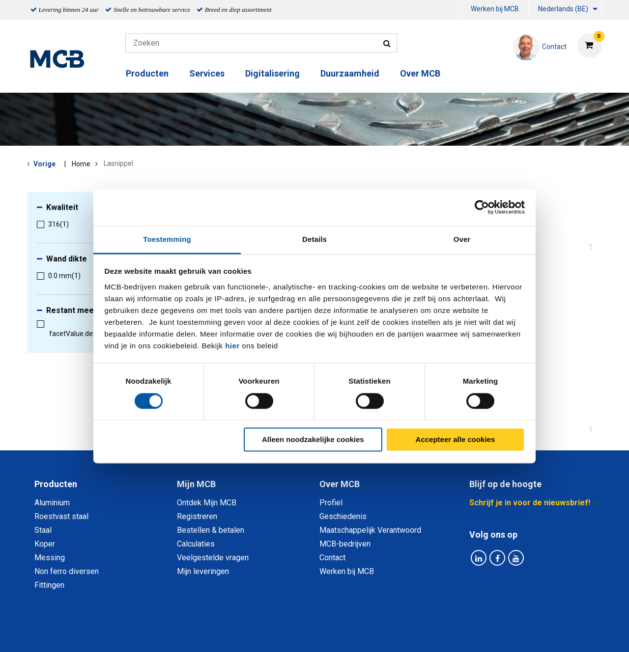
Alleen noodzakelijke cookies (313, 440)
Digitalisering (272, 73)
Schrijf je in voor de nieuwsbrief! (529, 502)
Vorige (44, 164)
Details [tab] (314, 239)
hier (232, 345)
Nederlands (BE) (563, 9)
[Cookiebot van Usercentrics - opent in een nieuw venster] (482, 207)
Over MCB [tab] (339, 484)
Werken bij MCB (495, 9)
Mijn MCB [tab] (196, 484)
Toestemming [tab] (167, 239)
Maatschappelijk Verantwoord (370, 530)
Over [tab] (462, 239)
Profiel (331, 502)
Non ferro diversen (66, 571)
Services (207, 73)
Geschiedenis (343, 516)
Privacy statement (208, 633)
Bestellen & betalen (210, 530)
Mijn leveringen (203, 571)
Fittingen (49, 585)
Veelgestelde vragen (213, 557)
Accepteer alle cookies (455, 440)
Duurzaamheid (349, 73)
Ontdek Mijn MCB (206, 502)
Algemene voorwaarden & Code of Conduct (327, 633)
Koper (44, 543)
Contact (332, 557)
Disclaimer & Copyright (454, 633)
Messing (49, 557)
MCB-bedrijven (345, 543)
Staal (43, 530)
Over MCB (420, 73)
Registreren (197, 516)
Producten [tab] (55, 484)
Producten (147, 73)
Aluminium (52, 502)
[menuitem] (459, 10)
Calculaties (196, 543)
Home (81, 164)
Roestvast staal (61, 516)
